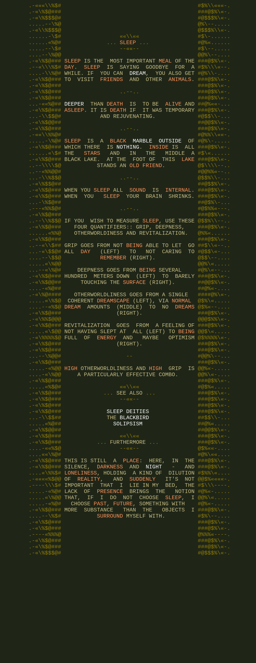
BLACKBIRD (134, 491)
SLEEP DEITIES (128, 484)
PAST (100, 592)
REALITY (88, 563)
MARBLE (142, 165)
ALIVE (173, 122)
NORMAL (181, 353)
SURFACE (134, 332)
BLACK (118, 165)
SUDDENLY (142, 563)
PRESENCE (110, 578)
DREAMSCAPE (113, 353)
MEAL (165, 71)
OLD (134, 194)
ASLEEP (74, 129)
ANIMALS (179, 93)
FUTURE (123, 592)
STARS (92, 180)
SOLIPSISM (127, 498)
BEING (134, 288)
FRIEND (152, 194)
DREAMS (185, 361)
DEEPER (74, 122)
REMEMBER (113, 303)
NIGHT (154, 549)
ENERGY (106, 397)
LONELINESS (80, 556)
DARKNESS (110, 549)
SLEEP (128, 50)
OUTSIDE (170, 165)
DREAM (137, 86)
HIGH (70, 433)
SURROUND (110, 607)
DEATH (115, 122)
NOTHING (127, 173)
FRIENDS (111, 93)
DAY (69, 78)
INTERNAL (178, 223)
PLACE (131, 541)
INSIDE (158, 173)
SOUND (137, 223)
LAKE (188, 187)
